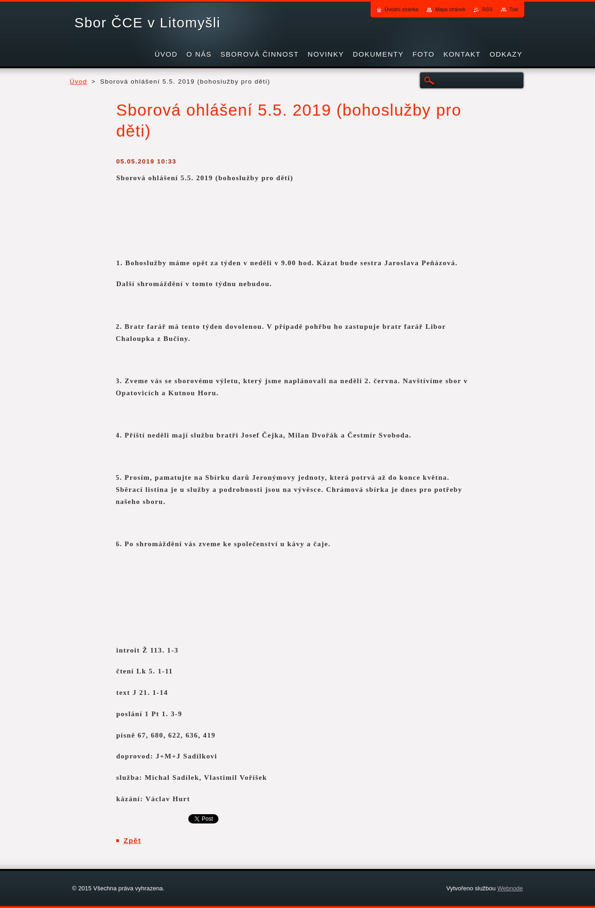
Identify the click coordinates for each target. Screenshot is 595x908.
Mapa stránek (450, 9)
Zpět (132, 840)
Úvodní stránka (402, 9)
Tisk (513, 9)
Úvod (78, 81)
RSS (487, 9)
